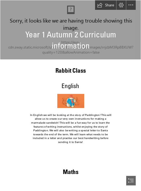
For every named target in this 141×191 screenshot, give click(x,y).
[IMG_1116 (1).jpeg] (70, 30)
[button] (105, 5)
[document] (70, 95)
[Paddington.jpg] (70, 101)
